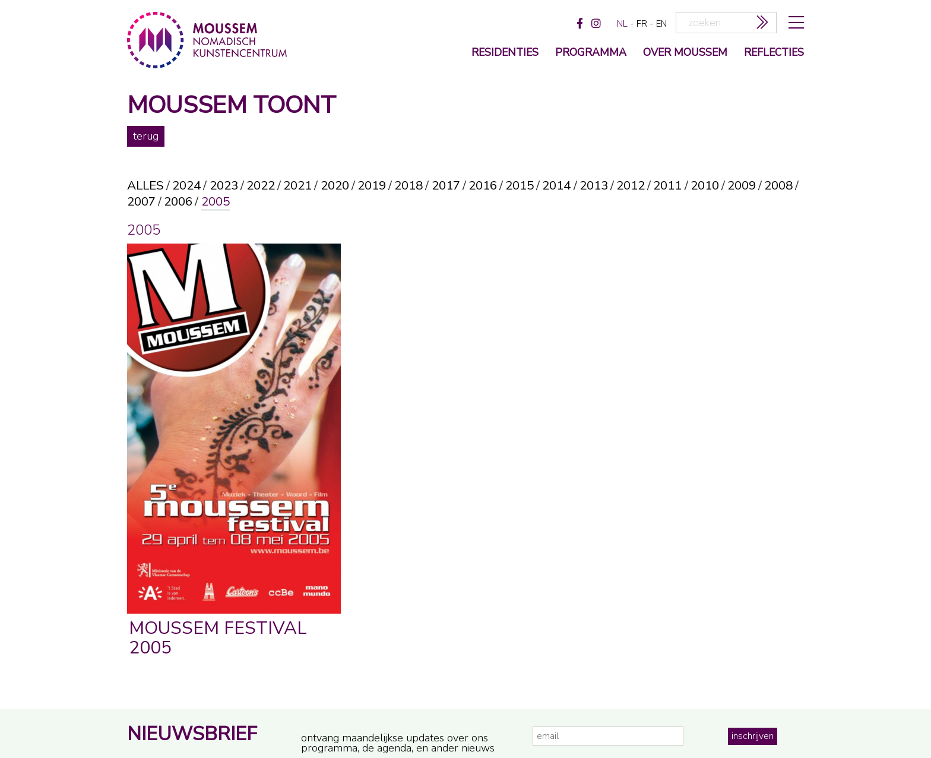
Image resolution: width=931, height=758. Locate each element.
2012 (630, 186)
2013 (594, 186)
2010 (705, 186)
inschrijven (753, 736)
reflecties (774, 53)
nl (622, 24)
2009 (741, 186)
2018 (408, 186)
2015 (519, 186)
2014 (556, 186)
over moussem (685, 53)
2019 (371, 186)
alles (145, 186)
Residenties (505, 53)
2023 (224, 186)
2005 (215, 202)
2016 (482, 186)
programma (590, 53)
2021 (297, 186)
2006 (178, 202)
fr (641, 24)
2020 (335, 186)
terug (146, 136)
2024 (186, 186)
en (661, 24)
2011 (667, 186)
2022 (260, 186)
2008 (778, 186)
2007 (141, 202)
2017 (446, 186)
